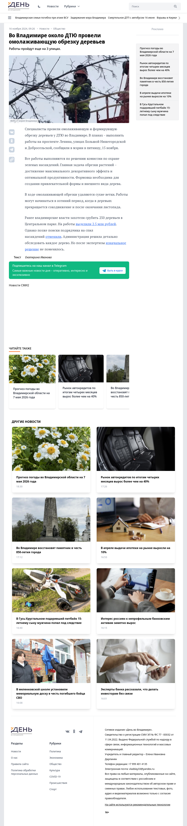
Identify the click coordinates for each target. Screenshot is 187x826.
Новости (53, 6)
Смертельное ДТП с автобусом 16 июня (131, 17)
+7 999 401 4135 (137, 764)
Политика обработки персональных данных (24, 772)
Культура (54, 770)
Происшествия (58, 783)
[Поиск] (150, 6)
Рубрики (72, 6)
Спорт (53, 789)
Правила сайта (19, 764)
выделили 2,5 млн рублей (96, 224)
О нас (14, 757)
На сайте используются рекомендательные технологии (137, 804)
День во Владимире (19, 6)
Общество (55, 764)
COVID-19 (54, 776)
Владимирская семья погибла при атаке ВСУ (41, 17)
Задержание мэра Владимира (88, 17)
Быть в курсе (112, 270)
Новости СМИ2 (19, 285)
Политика (55, 751)
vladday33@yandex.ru (141, 769)
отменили (53, 236)
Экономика (56, 757)
